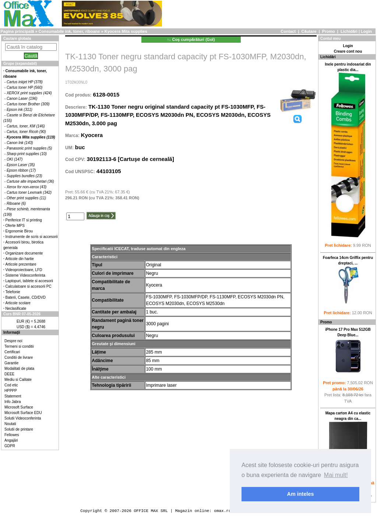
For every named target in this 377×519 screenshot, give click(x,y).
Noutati (10, 424)
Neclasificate (16, 308)
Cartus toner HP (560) (24, 87)
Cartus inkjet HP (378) (25, 82)
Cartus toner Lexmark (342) (29, 192)
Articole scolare (18, 303)
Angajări (11, 440)
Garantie (11, 363)
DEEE (9, 374)
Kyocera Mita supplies (126, 31)
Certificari (12, 352)
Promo (328, 31)
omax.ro (222, 510)
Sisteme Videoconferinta (25, 275)
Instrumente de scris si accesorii (32, 237)
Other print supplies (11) (26, 198)
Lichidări (349, 31)
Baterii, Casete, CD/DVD (26, 297)
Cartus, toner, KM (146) (26, 126)
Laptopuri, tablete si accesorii (29, 281)
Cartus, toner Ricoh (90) (26, 132)
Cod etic (11, 385)
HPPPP (10, 391)
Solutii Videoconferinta (22, 418)
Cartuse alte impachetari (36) (30, 181)
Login (366, 31)
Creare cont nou (348, 51)
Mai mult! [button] (336, 475)
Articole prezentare (21, 264)
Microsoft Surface (18, 407)
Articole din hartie (20, 259)
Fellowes (11, 435)
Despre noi (13, 341)
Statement (12, 396)
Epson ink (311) (19, 110)
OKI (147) (14, 159)
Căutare (309, 31)
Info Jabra (12, 402)
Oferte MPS (15, 226)
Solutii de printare (18, 429)
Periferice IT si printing (24, 220)
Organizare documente (24, 253)
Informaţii (11, 332)
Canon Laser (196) (22, 99)
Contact (288, 31)
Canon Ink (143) (20, 143)
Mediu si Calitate (18, 380)
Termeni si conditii (19, 346)
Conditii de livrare (18, 357)
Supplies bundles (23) (24, 176)
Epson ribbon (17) (21, 170)
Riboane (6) (16, 203)
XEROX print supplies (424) (29, 93)
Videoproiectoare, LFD (24, 270)
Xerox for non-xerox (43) (26, 187)
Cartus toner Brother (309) (28, 104)
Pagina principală (17, 31)
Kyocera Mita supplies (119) (31, 137)
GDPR (9, 446)
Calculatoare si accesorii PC (29, 286)
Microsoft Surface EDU (23, 413)
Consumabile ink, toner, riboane (69, 31)
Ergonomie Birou (19, 231)
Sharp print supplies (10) (27, 154)
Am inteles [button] (300, 494)
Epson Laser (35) (21, 165)
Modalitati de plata (19, 369)
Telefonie (13, 292)
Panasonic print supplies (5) (29, 148)
